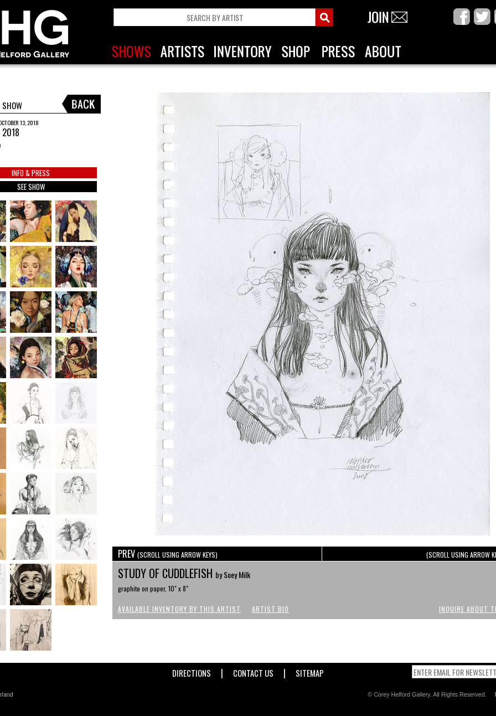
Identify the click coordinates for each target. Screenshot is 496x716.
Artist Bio (270, 609)
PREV (168, 553)
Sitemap (310, 670)
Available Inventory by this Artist (179, 609)
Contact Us (253, 670)
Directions (191, 670)
